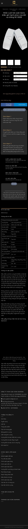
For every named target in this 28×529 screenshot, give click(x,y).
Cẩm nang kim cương (6, 434)
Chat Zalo (20, 105)
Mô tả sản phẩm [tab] (5, 209)
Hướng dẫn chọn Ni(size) (11, 85)
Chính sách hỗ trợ (6, 456)
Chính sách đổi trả (6, 464)
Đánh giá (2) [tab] (4, 212)
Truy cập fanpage (7, 104)
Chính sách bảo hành (6, 466)
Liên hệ (3, 424)
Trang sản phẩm (5, 426)
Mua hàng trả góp (6, 472)
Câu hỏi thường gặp (6, 429)
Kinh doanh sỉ (4, 445)
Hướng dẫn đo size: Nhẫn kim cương (11, 437)
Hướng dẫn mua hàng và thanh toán (10, 469)
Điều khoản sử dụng (6, 477)
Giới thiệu (3, 419)
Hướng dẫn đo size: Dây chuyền (9, 440)
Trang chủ (5, 9)
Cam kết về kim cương (7, 485)
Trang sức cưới (13, 9)
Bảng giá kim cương (6, 432)
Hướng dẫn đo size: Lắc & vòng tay (10, 442)
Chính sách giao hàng (7, 461)
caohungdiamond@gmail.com (10, 398)
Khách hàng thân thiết (7, 474)
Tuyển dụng (4, 421)
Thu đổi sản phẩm (6, 458)
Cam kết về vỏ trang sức (7, 482)
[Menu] (2, 3)
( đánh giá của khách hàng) (14, 67)
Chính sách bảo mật (6, 479)
